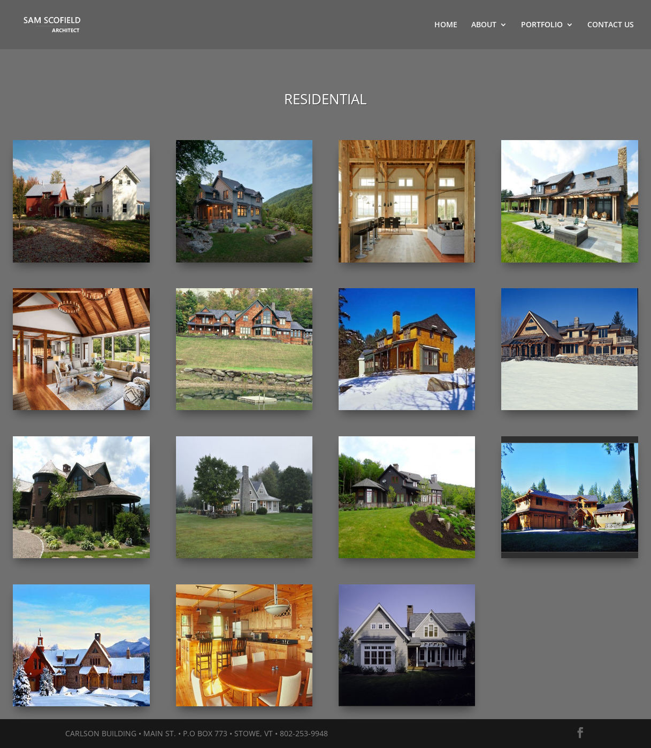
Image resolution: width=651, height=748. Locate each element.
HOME (445, 25)
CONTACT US (610, 25)
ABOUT (483, 25)
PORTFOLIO (542, 25)
